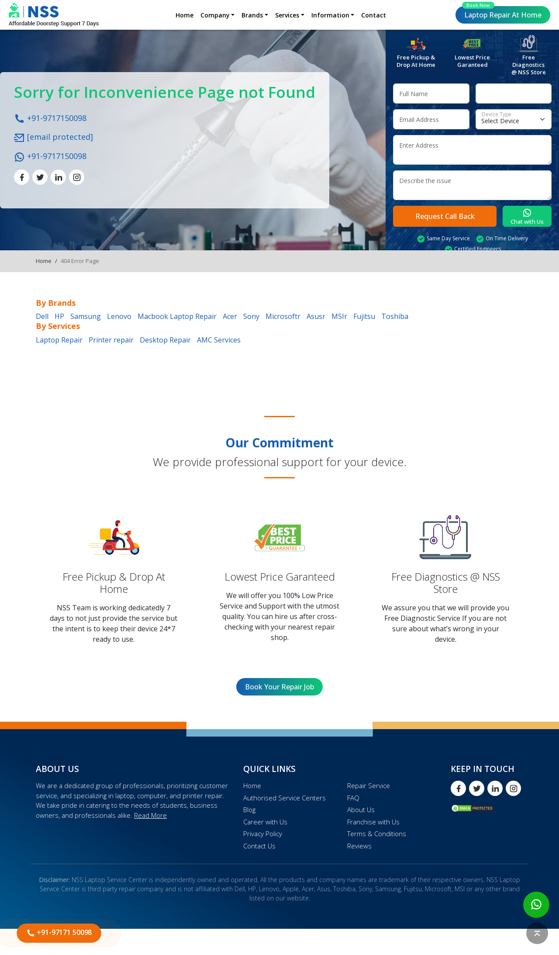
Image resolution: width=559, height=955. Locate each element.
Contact (373, 15)
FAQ (353, 797)
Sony (251, 316)
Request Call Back (445, 216)
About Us (361, 809)
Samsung (85, 316)
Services (287, 15)
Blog (249, 809)
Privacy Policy (262, 833)
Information (330, 15)
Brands (252, 15)
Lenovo (119, 316)
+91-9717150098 (50, 117)
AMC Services (219, 340)
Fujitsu (364, 316)
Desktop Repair (165, 340)
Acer (230, 316)
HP (59, 316)
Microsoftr (283, 316)
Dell (42, 316)
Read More (150, 815)
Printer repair (111, 340)
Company (215, 15)
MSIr (339, 316)
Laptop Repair (502, 13)
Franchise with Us (373, 821)
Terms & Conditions (376, 833)
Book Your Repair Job (279, 687)
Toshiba (394, 316)
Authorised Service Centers (284, 797)
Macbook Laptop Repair (177, 316)
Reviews (359, 845)
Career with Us (265, 821)
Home (184, 15)
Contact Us (259, 845)
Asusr (316, 316)
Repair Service (368, 785)
